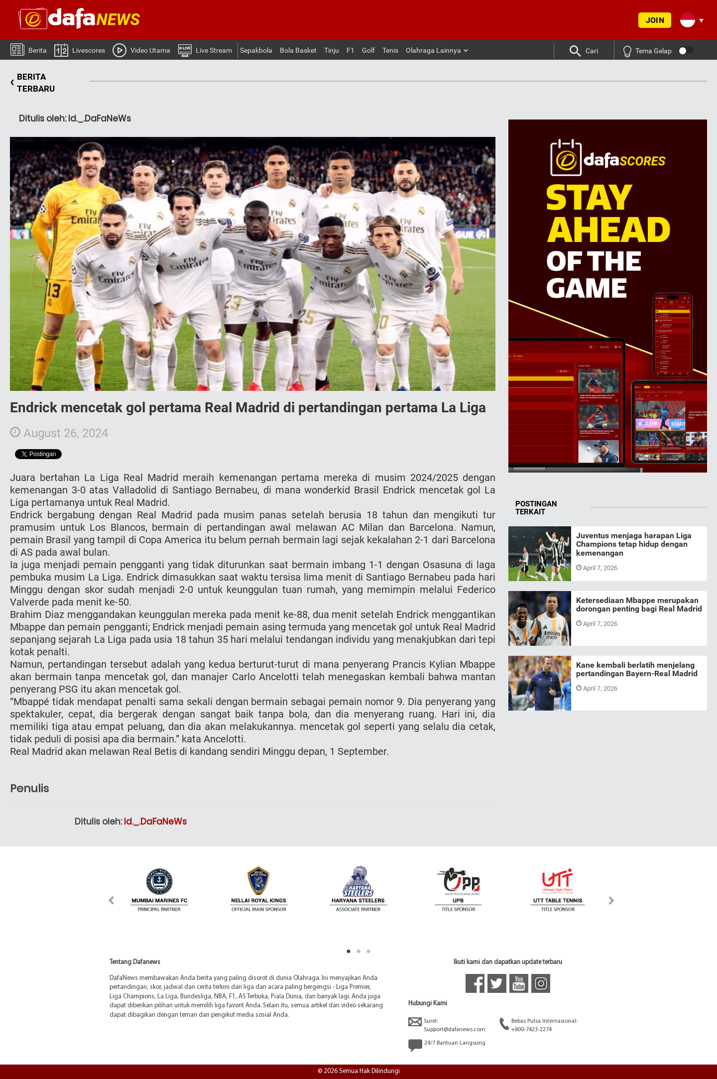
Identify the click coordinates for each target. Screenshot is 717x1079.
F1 (351, 50)
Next (611, 900)
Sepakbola (256, 50)
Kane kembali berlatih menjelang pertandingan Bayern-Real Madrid (637, 669)
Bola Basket (298, 50)
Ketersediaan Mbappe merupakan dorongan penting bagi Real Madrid (639, 605)
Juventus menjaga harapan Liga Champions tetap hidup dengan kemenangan (634, 544)
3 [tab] (368, 952)
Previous (105, 900)
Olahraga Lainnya (433, 50)
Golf (368, 50)
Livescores (79, 49)
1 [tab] (349, 952)
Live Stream (205, 49)
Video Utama (141, 49)
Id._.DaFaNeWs (155, 822)
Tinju (331, 50)
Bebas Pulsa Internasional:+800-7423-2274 (538, 1025)
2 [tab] (358, 952)
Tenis (390, 50)
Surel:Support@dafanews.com (446, 1025)
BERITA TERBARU (32, 83)
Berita (28, 49)
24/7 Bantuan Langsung (446, 1045)
